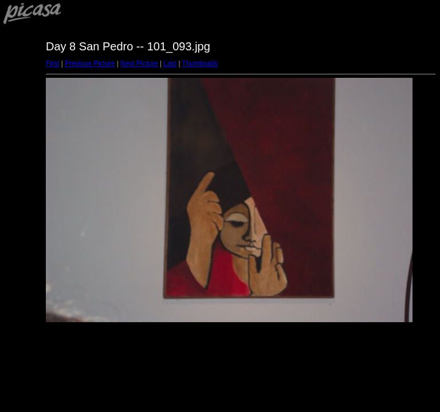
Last (169, 64)
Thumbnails (200, 64)
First (52, 64)
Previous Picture (90, 64)
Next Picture (139, 64)
